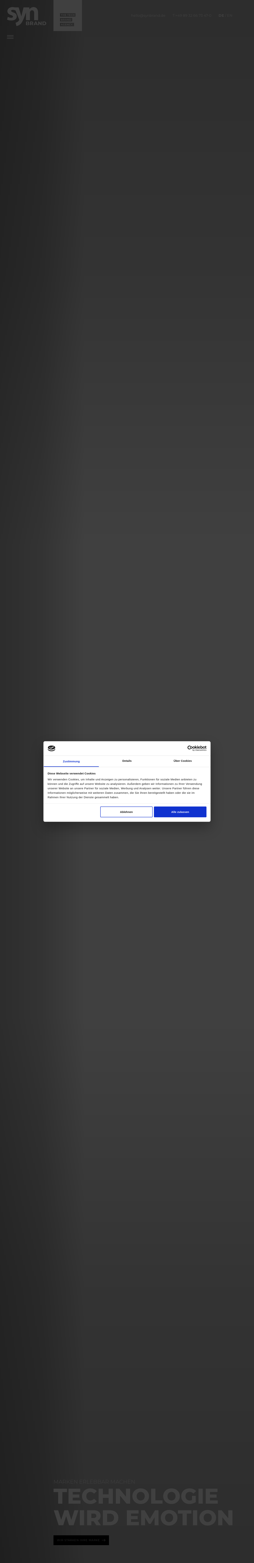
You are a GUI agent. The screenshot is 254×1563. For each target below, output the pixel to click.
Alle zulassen (180, 811)
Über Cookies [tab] (183, 760)
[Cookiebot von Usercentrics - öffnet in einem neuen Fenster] (190, 748)
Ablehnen (126, 811)
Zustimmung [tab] (71, 761)
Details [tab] (127, 760)
